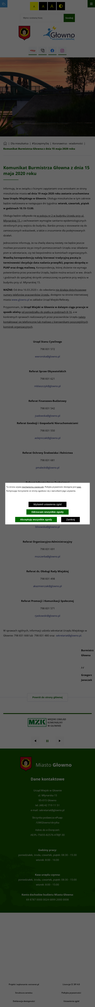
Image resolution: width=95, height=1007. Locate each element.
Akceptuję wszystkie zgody (36, 519)
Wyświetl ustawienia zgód (47, 504)
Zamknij (70, 519)
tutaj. (79, 486)
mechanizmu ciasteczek (33, 486)
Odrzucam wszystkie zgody (47, 511)
